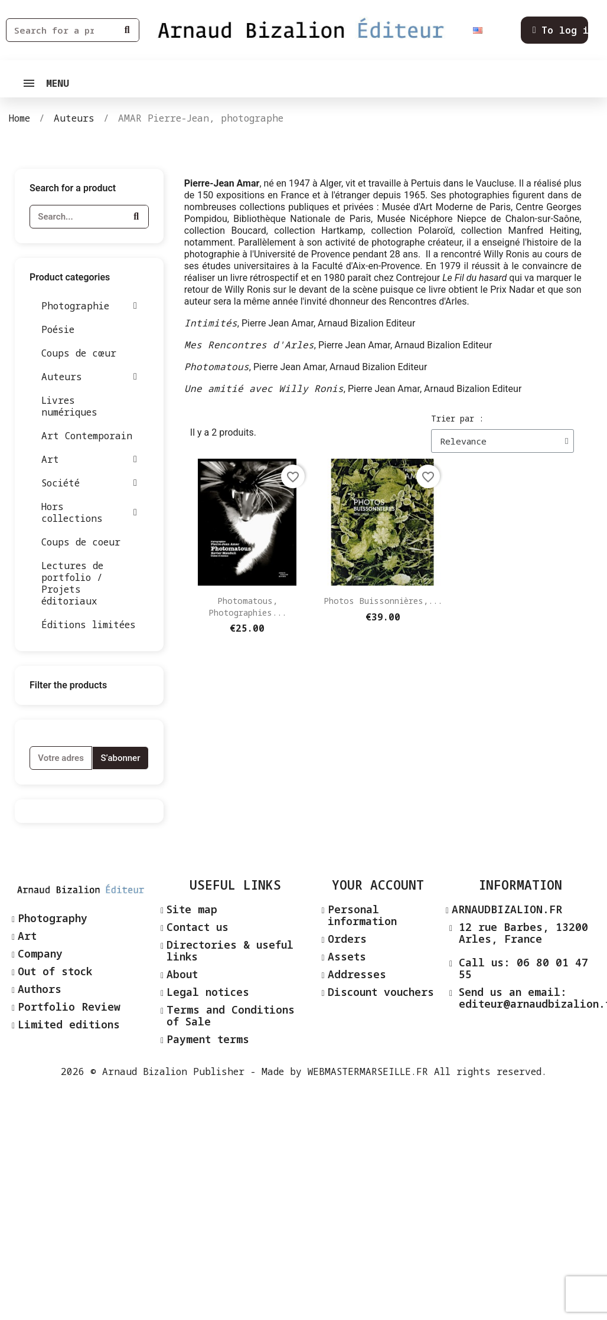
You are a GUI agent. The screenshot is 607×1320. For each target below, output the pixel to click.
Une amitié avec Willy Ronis (264, 388)
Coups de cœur (78, 353)
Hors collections (89, 512)
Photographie (89, 305)
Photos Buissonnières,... (383, 600)
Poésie (57, 329)
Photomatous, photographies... (247, 606)
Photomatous (216, 366)
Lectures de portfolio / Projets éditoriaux (72, 583)
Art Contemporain (86, 435)
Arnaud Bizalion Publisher (173, 1071)
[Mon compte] (564, 30)
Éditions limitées (88, 624)
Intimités (210, 322)
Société (89, 483)
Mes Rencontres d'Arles (249, 344)
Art (89, 459)
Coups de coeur (80, 541)
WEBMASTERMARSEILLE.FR (368, 1071)
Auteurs (89, 376)
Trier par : (457, 418)
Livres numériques (69, 406)
